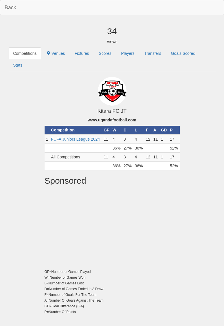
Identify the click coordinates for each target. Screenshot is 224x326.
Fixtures (82, 53)
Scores (105, 53)
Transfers (152, 53)
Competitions (25, 53)
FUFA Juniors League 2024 (75, 139)
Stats (17, 65)
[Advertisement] (112, 228)
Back (10, 7)
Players (128, 53)
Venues (55, 53)
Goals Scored (183, 53)
